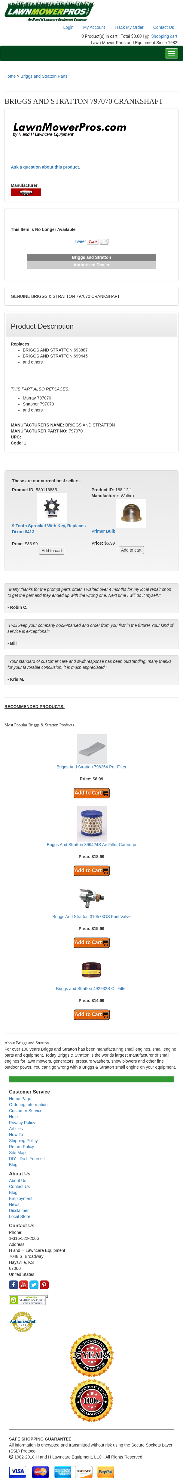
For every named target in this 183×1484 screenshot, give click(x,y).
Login (68, 27)
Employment (20, 1198)
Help (13, 1116)
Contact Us (163, 27)
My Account (94, 27)
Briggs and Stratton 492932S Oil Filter (91, 988)
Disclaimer (19, 1210)
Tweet (80, 241)
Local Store (19, 1216)
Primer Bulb (103, 531)
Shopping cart (164, 36)
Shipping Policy (23, 1140)
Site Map (17, 1152)
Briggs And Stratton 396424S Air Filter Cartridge (91, 844)
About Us (17, 1180)
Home (10, 76)
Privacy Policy (22, 1122)
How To (16, 1134)
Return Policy (21, 1146)
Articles (16, 1128)
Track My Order (129, 27)
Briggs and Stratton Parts (43, 76)
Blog (13, 1164)
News (14, 1204)
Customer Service (25, 1110)
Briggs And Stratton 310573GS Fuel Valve (91, 916)
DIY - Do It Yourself (27, 1158)
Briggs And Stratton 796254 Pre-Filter (91, 766)
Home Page (20, 1098)
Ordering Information (28, 1104)
